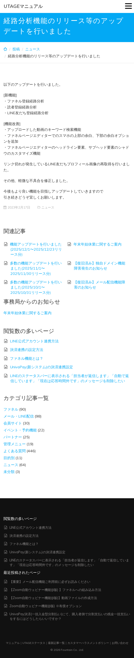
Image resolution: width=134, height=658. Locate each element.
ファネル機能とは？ (26, 358)
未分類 (9, 471)
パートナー (12, 437)
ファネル (10, 409)
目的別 (9, 457)
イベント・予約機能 (20, 430)
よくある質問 (14, 451)
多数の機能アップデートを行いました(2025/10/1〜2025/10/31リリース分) (36, 287)
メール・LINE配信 (18, 416)
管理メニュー (14, 444)
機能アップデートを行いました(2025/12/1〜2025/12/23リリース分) (36, 249)
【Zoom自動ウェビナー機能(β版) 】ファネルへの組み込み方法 (55, 590)
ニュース (32, 49)
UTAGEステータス (33, 643)
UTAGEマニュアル (23, 6)
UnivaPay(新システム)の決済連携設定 (41, 367)
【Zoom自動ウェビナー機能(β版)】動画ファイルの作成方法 (53, 598)
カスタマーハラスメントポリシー (88, 643)
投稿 (16, 49)
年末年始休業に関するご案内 (97, 244)
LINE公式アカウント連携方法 (34, 341)
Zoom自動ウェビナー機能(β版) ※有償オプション (45, 606)
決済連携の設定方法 (26, 349)
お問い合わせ (120, 643)
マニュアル (13, 643)
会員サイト (12, 423)
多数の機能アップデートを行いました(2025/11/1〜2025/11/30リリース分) (36, 268)
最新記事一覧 (56, 643)
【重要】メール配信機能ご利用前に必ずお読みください (49, 582)
